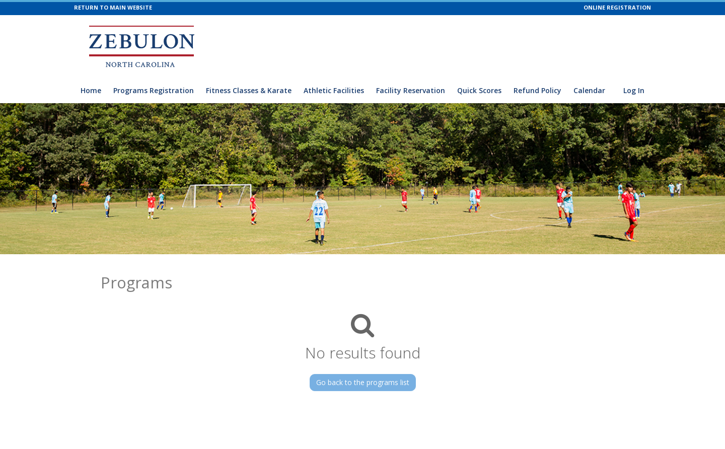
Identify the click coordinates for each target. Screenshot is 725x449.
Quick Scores (479, 90)
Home (91, 90)
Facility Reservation (410, 90)
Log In (633, 90)
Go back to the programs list (362, 382)
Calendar (589, 90)
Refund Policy (537, 90)
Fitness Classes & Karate (249, 90)
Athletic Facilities (334, 90)
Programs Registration (153, 90)
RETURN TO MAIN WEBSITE (113, 7)
